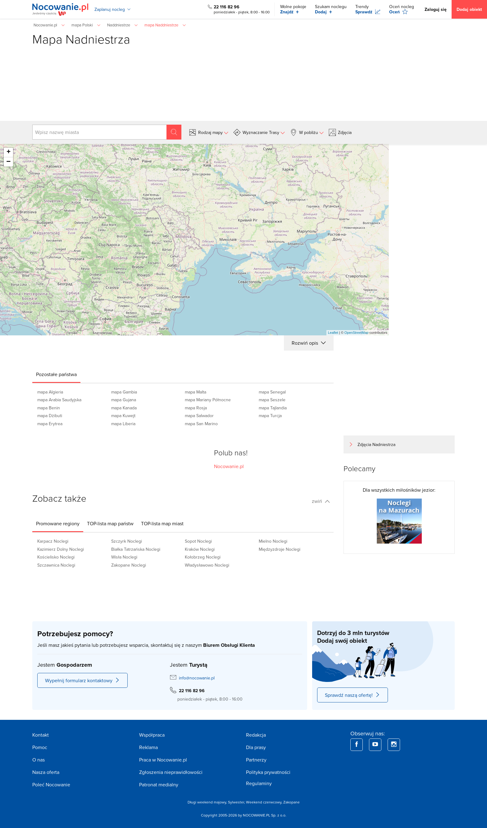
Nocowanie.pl (229, 466)
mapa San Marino (201, 424)
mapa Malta (195, 392)
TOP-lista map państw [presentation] (110, 523)
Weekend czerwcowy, (264, 802)
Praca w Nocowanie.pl (163, 759)
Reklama (148, 747)
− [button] (8, 162)
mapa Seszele (272, 400)
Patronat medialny (158, 784)
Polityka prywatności (268, 772)
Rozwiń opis (309, 342)
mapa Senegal (272, 392)
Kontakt (40, 734)
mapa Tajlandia (273, 408)
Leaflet (333, 332)
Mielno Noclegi (273, 541)
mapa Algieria (50, 392)
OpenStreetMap (356, 332)
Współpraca (152, 734)
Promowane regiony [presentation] (58, 523)
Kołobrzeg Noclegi (203, 557)
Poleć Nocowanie (51, 784)
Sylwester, (237, 802)
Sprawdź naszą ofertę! (352, 695)
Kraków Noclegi (200, 549)
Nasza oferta (45, 772)
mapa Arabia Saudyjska (59, 400)
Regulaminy (259, 783)
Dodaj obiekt (469, 9)
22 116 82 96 (226, 7)
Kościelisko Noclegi (56, 557)
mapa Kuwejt (123, 415)
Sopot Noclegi (198, 541)
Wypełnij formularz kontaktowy (82, 680)
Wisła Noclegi (124, 557)
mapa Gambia (124, 392)
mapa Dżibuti (49, 415)
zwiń (321, 501)
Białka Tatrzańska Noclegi (135, 549)
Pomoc (39, 747)
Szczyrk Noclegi (126, 541)
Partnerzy (256, 759)
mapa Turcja (270, 415)
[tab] (56, 374)
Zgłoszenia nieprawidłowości (171, 772)
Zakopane (291, 802)
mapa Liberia (123, 424)
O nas (38, 759)
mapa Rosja (196, 408)
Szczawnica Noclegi (56, 565)
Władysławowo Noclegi (207, 565)
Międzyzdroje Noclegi (279, 549)
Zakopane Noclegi (128, 565)
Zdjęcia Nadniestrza (376, 444)
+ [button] (9, 152)
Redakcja (256, 734)
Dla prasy (256, 747)
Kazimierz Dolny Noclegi (60, 549)
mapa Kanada (124, 408)
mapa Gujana (123, 400)
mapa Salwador (199, 415)
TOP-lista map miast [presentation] (162, 523)
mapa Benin (48, 408)
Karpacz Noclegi (52, 541)
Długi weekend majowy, (208, 802)
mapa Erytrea (49, 424)
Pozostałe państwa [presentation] (56, 374)
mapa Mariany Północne (208, 400)
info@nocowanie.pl (197, 678)
